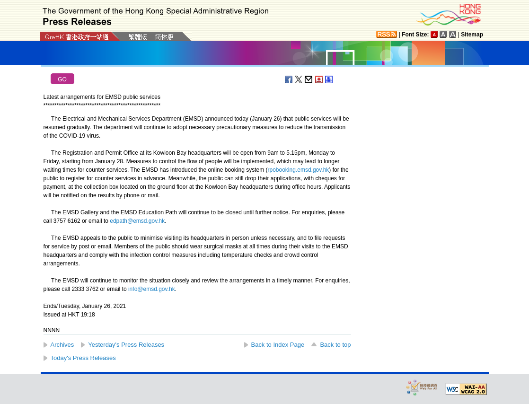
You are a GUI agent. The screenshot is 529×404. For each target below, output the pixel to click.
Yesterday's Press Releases (126, 344)
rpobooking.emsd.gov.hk (298, 170)
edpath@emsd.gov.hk (137, 221)
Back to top (335, 344)
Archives (62, 344)
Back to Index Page (278, 344)
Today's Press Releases (83, 357)
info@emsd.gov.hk (151, 289)
